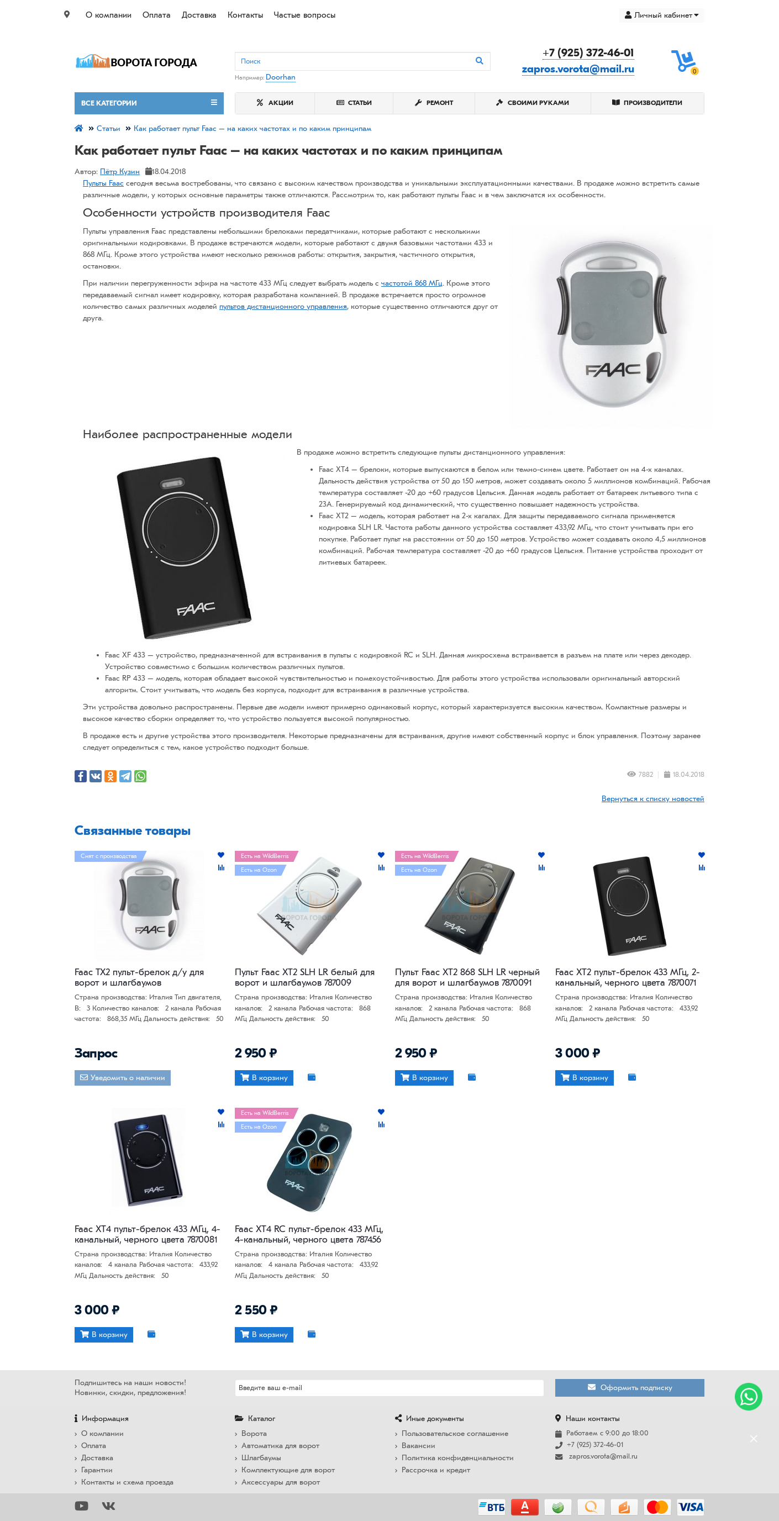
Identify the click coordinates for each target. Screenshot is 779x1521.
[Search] (363, 61)
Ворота (251, 1433)
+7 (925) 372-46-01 (588, 52)
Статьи (354, 103)
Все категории (149, 102)
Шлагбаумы (258, 1457)
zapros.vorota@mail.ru (578, 68)
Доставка (199, 15)
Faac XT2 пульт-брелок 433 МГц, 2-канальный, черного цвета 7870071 (627, 977)
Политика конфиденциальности (454, 1457)
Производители (647, 103)
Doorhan (281, 77)
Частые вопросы (304, 15)
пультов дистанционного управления (283, 306)
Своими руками (532, 103)
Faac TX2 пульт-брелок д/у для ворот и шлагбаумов (139, 977)
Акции (275, 103)
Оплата (157, 15)
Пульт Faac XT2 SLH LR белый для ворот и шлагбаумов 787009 (305, 977)
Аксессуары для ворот (277, 1482)
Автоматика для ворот (277, 1445)
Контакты (245, 15)
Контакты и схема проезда (124, 1482)
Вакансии (415, 1445)
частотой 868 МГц (412, 283)
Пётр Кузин (120, 171)
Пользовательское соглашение (451, 1433)
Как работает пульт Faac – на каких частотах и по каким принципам (252, 128)
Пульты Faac (103, 183)
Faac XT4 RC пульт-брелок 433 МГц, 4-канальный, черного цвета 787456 (309, 1234)
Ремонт (434, 103)
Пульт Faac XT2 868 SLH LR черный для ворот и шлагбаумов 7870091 (467, 977)
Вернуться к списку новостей (653, 798)
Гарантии (94, 1470)
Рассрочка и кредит (432, 1470)
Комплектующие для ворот (285, 1470)
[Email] (389, 1388)
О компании (108, 15)
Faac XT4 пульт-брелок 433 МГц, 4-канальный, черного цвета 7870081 (147, 1234)
